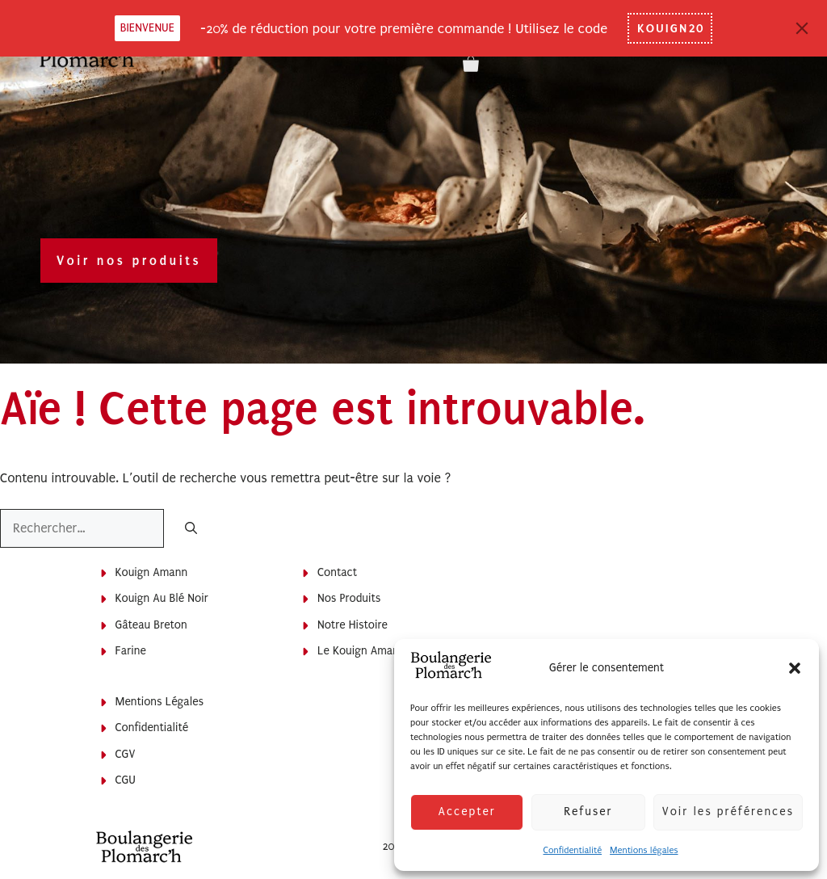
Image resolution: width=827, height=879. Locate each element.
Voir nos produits (129, 260)
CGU (125, 780)
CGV (125, 754)
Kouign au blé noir (161, 598)
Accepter (466, 811)
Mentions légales (644, 850)
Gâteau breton (151, 625)
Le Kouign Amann (361, 651)
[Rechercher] (191, 529)
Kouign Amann (151, 572)
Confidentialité (572, 850)
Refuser (588, 811)
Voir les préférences (728, 811)
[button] (795, 668)
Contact (337, 572)
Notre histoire (352, 625)
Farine (130, 651)
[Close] (802, 28)
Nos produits (348, 598)
